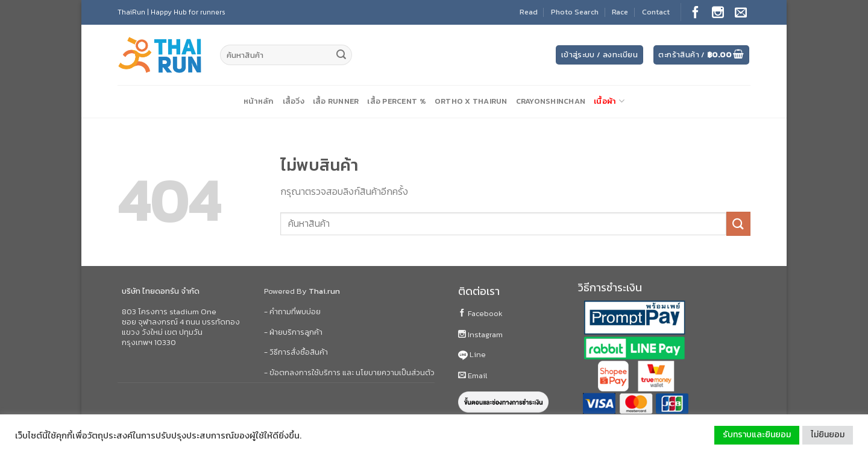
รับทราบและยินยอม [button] (757, 434)
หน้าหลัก (259, 101)
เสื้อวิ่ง (293, 101)
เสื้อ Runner (336, 101)
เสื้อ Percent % (396, 101)
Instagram (480, 334)
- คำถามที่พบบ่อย (292, 311)
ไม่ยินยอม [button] (827, 434)
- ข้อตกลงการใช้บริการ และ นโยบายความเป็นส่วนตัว (349, 372)
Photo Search (575, 11)
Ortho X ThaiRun (471, 101)
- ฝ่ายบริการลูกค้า (293, 332)
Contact (656, 11)
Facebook (480, 313)
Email (472, 375)
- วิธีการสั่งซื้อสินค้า (296, 352)
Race (620, 11)
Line (472, 354)
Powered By (302, 291)
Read (529, 11)
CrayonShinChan (551, 101)
